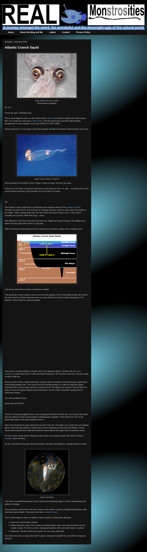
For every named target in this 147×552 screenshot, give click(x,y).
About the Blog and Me (31, 32)
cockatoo (8, 438)
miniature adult (51, 512)
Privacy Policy (83, 32)
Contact (66, 32)
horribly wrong (36, 121)
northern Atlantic (73, 207)
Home (11, 32)
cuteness (50, 118)
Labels (52, 32)
